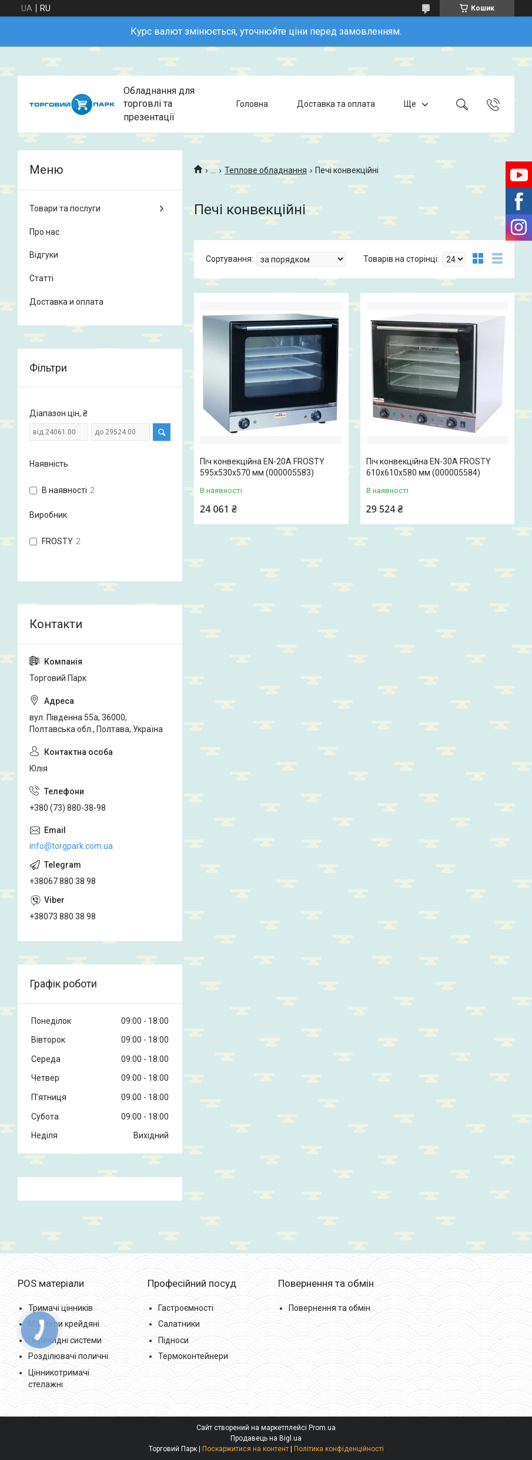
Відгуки (43, 254)
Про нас (44, 232)
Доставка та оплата (336, 104)
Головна (252, 104)
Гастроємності (185, 1308)
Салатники (179, 1324)
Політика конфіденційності (339, 1449)
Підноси (173, 1340)
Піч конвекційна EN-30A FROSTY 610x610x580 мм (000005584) (428, 467)
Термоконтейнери (193, 1356)
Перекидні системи (65, 1340)
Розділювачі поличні (68, 1356)
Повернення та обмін (329, 1308)
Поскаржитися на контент (245, 1449)
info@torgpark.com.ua (71, 846)
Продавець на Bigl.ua (266, 1438)
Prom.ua (322, 1428)
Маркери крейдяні (63, 1324)
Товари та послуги (65, 208)
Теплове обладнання (266, 170)
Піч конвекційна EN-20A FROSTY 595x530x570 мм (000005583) (262, 467)
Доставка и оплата (66, 301)
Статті (41, 278)
